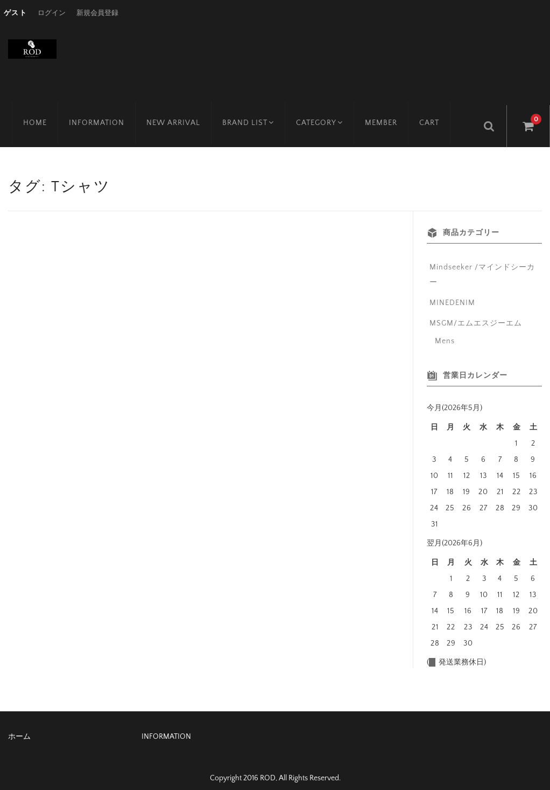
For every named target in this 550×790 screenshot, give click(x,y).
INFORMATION (93, 116)
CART (431, 116)
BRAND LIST (245, 116)
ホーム (19, 726)
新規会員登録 (97, 13)
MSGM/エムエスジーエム (475, 313)
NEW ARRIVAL (169, 116)
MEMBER (382, 116)
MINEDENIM (452, 292)
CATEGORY (319, 116)
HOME (31, 116)
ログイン (52, 13)
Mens (445, 331)
